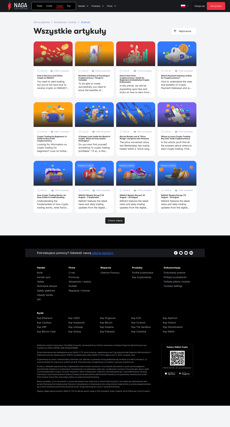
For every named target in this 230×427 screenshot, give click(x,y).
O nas (72, 293)
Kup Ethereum (44, 339)
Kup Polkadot (107, 352)
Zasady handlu (45, 316)
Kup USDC (74, 339)
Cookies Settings (173, 307)
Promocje (74, 298)
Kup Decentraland (172, 348)
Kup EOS (136, 339)
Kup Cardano (44, 343)
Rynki (40, 293)
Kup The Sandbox (141, 348)
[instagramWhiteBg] (181, 274)
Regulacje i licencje (79, 311)
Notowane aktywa (47, 307)
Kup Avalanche (76, 343)
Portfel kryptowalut (142, 293)
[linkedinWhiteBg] (191, 274)
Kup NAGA (168, 352)
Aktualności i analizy (65, 22)
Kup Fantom (169, 343)
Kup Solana (74, 352)
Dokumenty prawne (174, 293)
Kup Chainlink (138, 352)
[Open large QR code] (177, 379)
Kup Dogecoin (108, 339)
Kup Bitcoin (106, 343)
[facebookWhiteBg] (176, 274)
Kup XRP (41, 348)
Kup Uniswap (75, 348)
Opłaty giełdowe (46, 311)
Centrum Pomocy (110, 293)
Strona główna (42, 22)
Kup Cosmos (138, 343)
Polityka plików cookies (177, 302)
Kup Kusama (107, 348)
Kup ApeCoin (170, 339)
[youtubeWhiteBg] (186, 274)
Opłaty (40, 302)
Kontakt (73, 307)
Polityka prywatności (175, 298)
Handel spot (43, 298)
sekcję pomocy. (103, 274)
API (39, 320)
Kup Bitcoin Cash (46, 352)
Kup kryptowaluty (141, 298)
